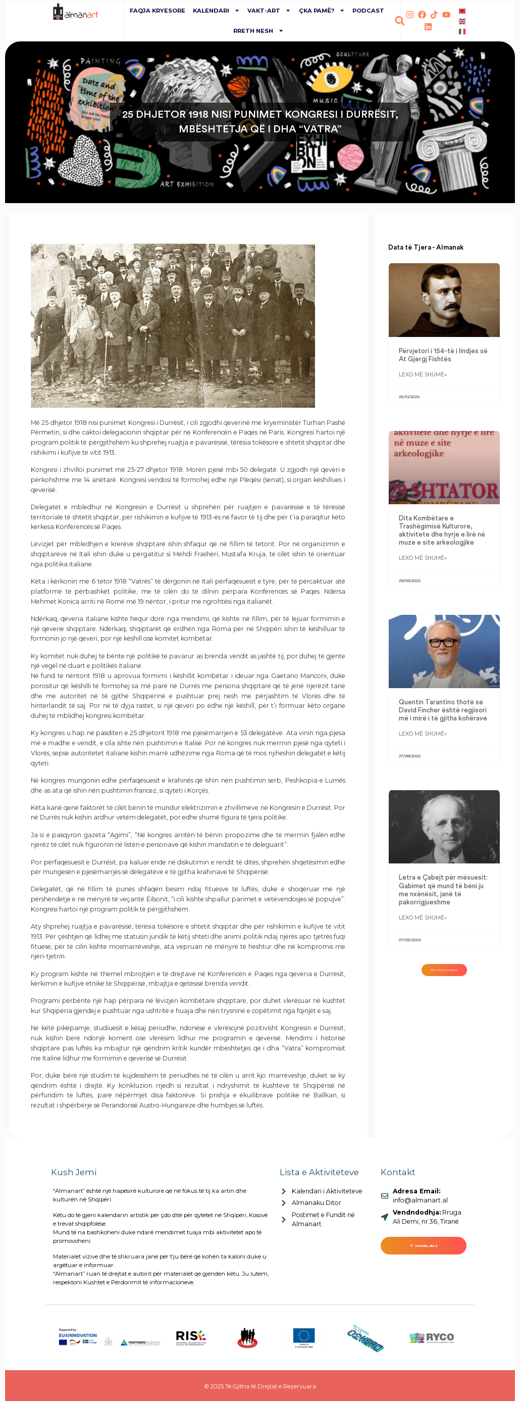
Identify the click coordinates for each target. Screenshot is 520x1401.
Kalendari (216, 10)
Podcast (368, 10)
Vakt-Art (269, 10)
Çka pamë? (322, 10)
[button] (399, 21)
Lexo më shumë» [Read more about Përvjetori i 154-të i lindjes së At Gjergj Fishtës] (423, 376)
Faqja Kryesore (157, 10)
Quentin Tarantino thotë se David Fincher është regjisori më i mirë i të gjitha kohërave (443, 714)
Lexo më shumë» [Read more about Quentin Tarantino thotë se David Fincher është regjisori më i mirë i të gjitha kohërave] (423, 740)
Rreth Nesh (258, 30)
